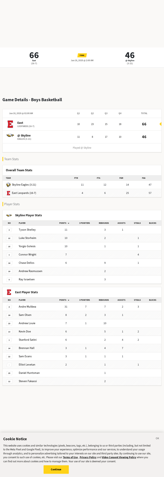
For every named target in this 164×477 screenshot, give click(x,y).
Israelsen (27, 279)
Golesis (27, 246)
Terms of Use (70, 460)
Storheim (27, 238)
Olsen (25, 315)
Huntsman (29, 373)
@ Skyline (129, 60)
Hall (26, 348)
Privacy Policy (88, 460)
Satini (28, 340)
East (34, 60)
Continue (56, 472)
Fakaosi (28, 381)
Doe (25, 331)
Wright (27, 254)
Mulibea (27, 307)
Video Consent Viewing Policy (119, 460)
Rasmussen (30, 271)
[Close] (157, 442)
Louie (27, 323)
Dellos (26, 263)
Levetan (27, 365)
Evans (25, 356)
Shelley (27, 230)
